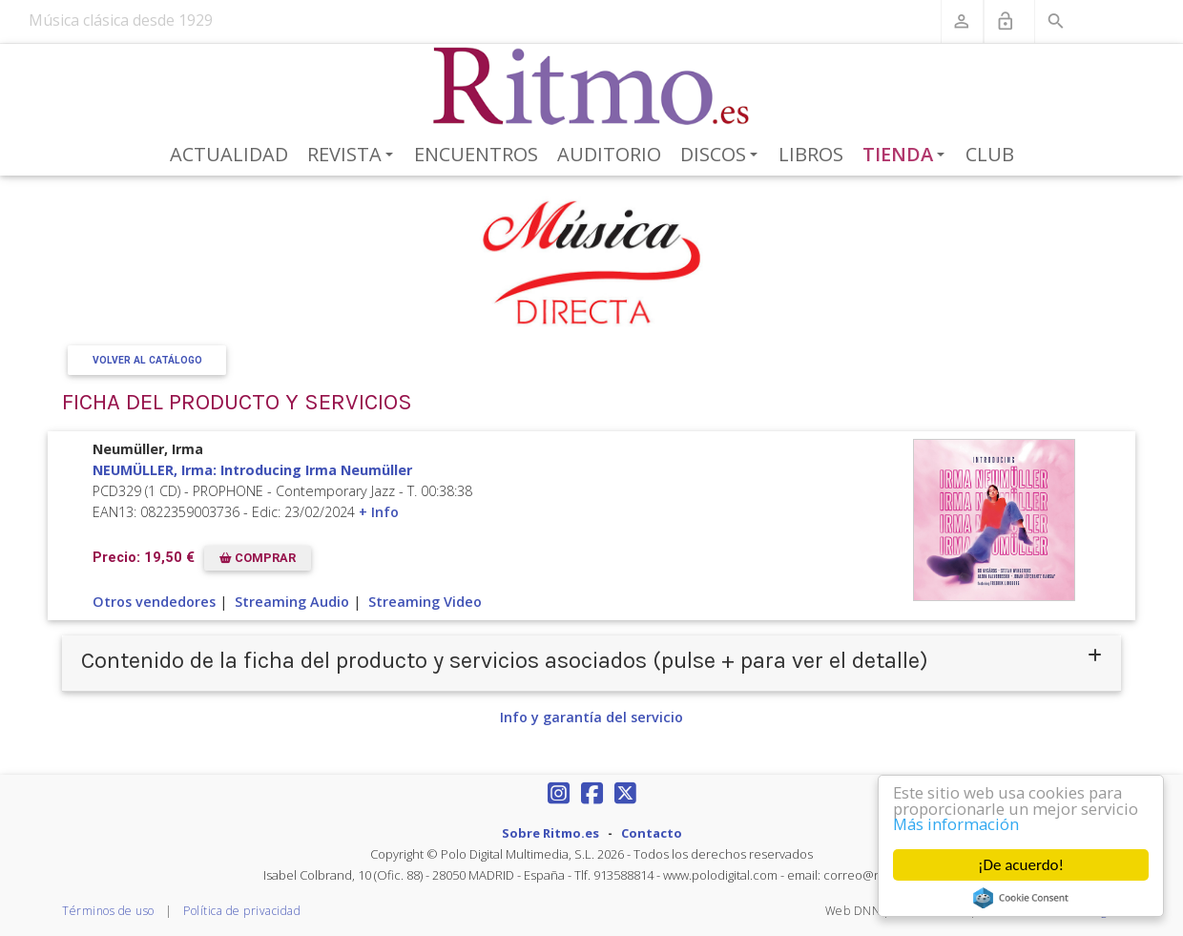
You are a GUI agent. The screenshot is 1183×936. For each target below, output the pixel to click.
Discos (722, 155)
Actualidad (229, 154)
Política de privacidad (242, 911)
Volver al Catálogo (147, 360)
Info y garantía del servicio (591, 717)
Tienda (907, 155)
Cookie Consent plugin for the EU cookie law (1021, 897)
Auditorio (609, 154)
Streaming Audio (292, 602)
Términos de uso (108, 911)
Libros (810, 154)
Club (989, 154)
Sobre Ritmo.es (550, 833)
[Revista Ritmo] (592, 87)
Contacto (651, 833)
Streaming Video (425, 602)
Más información (957, 825)
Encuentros (476, 154)
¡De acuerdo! (1021, 865)
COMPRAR (257, 558)
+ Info (379, 512)
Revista (353, 155)
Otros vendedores (154, 602)
